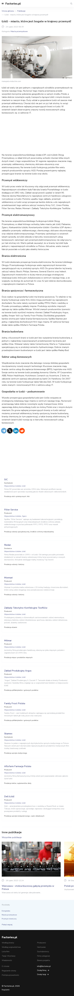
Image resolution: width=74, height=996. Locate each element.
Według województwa (11, 947)
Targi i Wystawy (8, 956)
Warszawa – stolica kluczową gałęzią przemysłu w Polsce (28, 887)
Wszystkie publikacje (12, 837)
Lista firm (5, 951)
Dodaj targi (41, 974)
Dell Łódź (9, 796)
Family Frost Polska (14, 703)
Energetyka (6, 911)
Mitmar (8, 640)
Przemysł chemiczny (9, 919)
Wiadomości (7, 960)
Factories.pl (13, 3)
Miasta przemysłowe (19, 31)
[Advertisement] (37, 134)
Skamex (8, 733)
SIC (6, 479)
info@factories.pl (44, 966)
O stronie (5, 966)
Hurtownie (41, 947)
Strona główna (8, 11)
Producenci (41, 942)
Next (60, 859)
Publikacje (21, 11)
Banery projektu (43, 960)
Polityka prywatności (10, 975)
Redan (7, 545)
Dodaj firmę (41, 970)
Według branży (8, 942)
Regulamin (6, 990)
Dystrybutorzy (43, 951)
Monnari (8, 577)
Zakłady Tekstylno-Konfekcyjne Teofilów (25, 607)
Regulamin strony (9, 970)
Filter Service (11, 509)
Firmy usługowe (43, 956)
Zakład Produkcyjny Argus (17, 670)
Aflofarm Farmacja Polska (17, 766)
